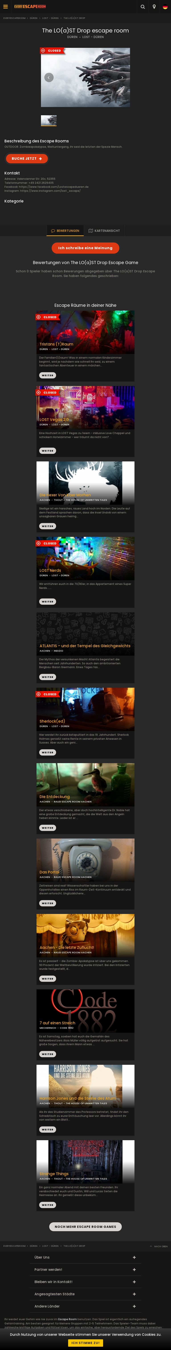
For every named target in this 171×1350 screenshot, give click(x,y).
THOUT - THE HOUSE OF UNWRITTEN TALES (80, 500)
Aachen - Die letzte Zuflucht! (67, 947)
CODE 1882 (66, 1028)
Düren (33, 18)
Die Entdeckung (55, 796)
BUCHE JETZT (24, 158)
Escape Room (67, 1319)
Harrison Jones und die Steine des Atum (78, 1098)
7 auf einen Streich (57, 1023)
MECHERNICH (48, 1028)
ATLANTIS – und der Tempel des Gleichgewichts (85, 646)
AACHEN (45, 500)
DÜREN (72, 37)
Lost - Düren (50, 18)
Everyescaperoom (14, 18)
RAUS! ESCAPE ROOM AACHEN (73, 801)
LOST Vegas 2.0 (54, 419)
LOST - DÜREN (93, 37)
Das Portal (49, 872)
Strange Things (54, 1174)
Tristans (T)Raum (56, 344)
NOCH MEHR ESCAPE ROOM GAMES (85, 1227)
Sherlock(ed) (52, 721)
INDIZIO (58, 651)
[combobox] (154, 6)
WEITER (47, 451)
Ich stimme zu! (85, 1343)
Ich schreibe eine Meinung (85, 248)
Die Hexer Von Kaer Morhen (65, 495)
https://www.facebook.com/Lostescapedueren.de (54, 187)
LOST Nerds (50, 570)
